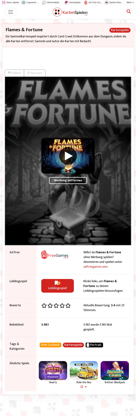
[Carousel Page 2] (86, 387)
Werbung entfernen (68, 180)
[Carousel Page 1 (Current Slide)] (82, 387)
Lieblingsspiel (57, 286)
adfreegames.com (95, 266)
